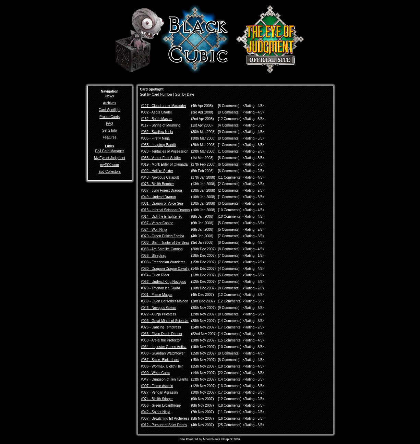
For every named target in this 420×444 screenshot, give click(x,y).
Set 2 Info (109, 130)
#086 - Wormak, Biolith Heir (162, 366)
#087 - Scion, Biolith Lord (160, 360)
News (109, 96)
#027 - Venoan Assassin (159, 392)
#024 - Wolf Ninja (154, 229)
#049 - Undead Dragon (158, 197)
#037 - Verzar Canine (157, 223)
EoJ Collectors (109, 171)
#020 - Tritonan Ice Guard (160, 288)
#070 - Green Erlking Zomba (162, 236)
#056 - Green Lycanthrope (161, 405)
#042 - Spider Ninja (155, 412)
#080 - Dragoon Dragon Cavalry (165, 269)
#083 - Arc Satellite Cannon (162, 249)
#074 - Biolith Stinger (157, 399)
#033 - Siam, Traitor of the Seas (165, 242)
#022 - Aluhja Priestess (158, 314)
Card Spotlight (109, 110)
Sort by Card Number (156, 94)
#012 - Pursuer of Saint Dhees (164, 425)
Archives (109, 103)
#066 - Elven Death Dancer (161, 334)
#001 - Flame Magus (156, 295)
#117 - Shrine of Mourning (161, 125)
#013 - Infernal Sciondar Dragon (165, 210)
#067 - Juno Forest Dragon (161, 190)
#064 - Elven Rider (155, 275)
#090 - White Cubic (155, 373)
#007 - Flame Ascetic (157, 386)
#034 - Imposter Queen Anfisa (164, 347)
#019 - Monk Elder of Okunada (164, 164)
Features (109, 137)
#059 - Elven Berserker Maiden (164, 301)
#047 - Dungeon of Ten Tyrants (164, 379)
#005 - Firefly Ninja (155, 138)
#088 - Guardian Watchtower (162, 353)
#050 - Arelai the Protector (161, 340)
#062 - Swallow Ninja (157, 132)
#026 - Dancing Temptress (161, 327)
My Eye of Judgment (109, 158)
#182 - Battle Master (156, 119)
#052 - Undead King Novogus (163, 282)
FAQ (109, 123)
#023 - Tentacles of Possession (164, 151)
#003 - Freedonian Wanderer (163, 262)
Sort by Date (184, 94)
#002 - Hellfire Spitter (157, 171)
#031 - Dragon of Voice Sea (162, 203)
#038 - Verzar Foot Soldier (161, 158)
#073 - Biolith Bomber (157, 184)
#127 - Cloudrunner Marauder (163, 106)
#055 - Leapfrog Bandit (158, 145)
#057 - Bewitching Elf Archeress (165, 418)
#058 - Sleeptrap (153, 255)
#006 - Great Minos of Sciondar (165, 321)
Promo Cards (109, 117)
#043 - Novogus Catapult (160, 177)
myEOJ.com (109, 165)
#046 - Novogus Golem (158, 308)
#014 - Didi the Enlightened (161, 216)
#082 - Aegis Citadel (156, 112)
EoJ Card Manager (109, 151)
